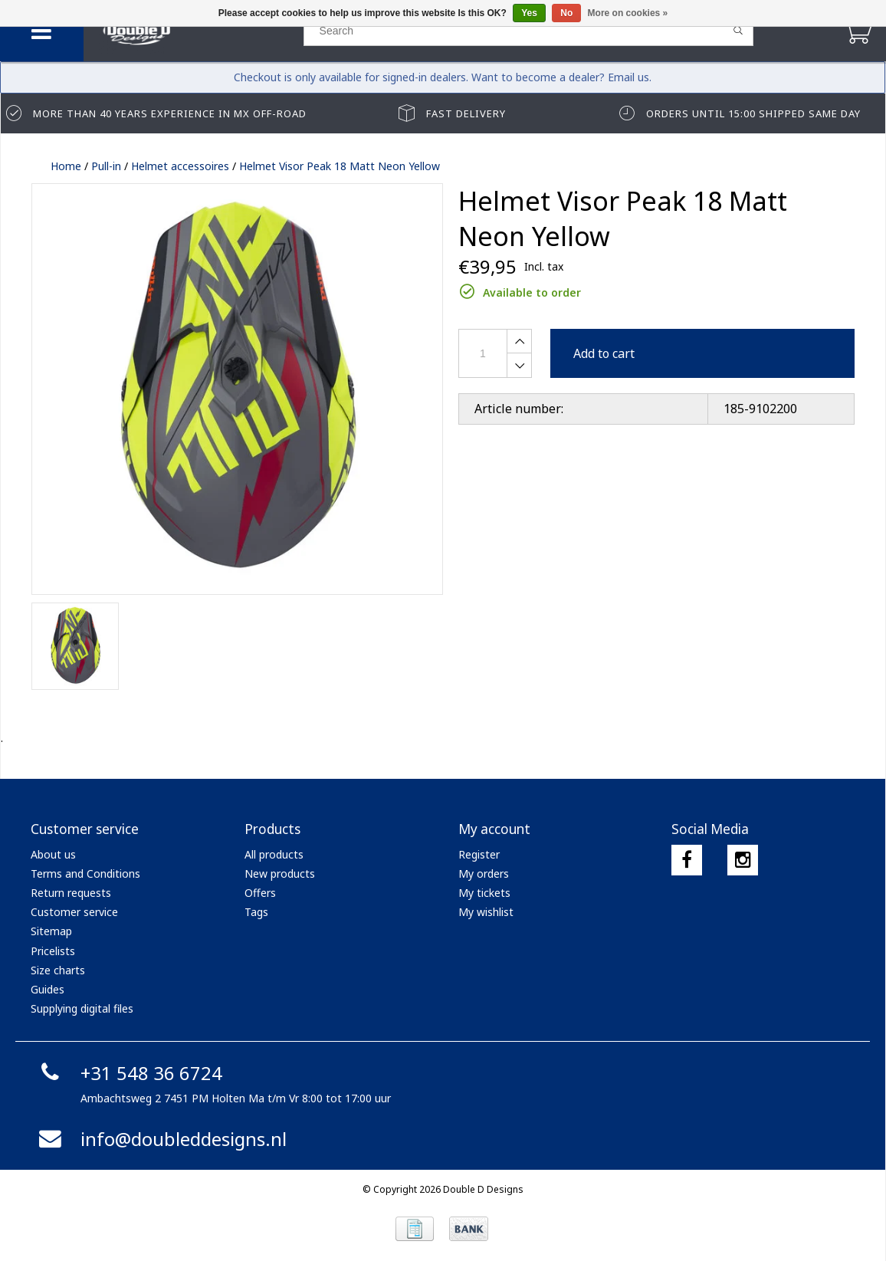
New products (279, 873)
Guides (47, 989)
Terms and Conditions (85, 873)
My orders (483, 873)
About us (53, 854)
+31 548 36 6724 (128, 1072)
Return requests (71, 892)
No (566, 13)
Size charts (58, 970)
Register (479, 854)
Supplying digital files (82, 1008)
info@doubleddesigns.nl (160, 1138)
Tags (256, 912)
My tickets (484, 892)
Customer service (74, 912)
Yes (529, 13)
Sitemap (51, 931)
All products (274, 854)
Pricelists (53, 951)
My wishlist (486, 912)
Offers (260, 892)
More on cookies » (628, 13)
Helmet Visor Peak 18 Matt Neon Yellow (339, 166)
